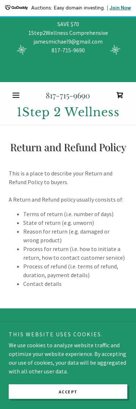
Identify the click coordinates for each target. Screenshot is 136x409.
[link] (120, 95)
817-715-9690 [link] (68, 95)
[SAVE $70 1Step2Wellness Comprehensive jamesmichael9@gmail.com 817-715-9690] (68, 50)
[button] (17, 95)
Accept (68, 391)
